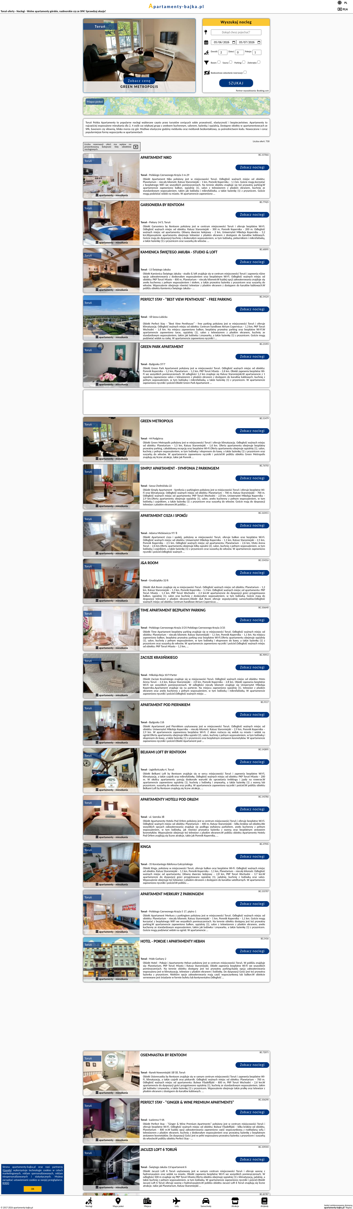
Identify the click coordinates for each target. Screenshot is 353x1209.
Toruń (88, 161)
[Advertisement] (176, 1017)
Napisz (349, 1207)
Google (7, 1170)
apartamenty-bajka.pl (176, 6)
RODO (5, 1183)
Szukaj (236, 83)
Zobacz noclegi (252, 167)
